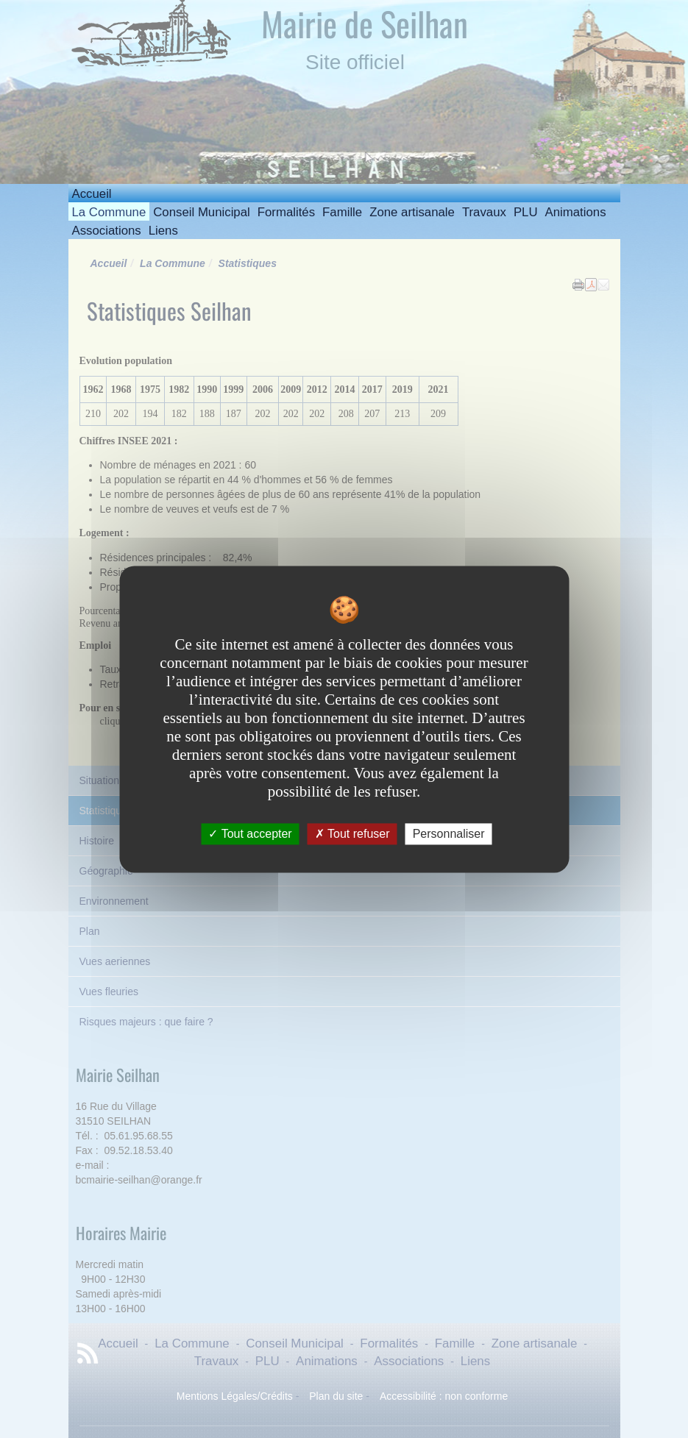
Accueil (92, 194)
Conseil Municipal (201, 212)
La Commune (109, 212)
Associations (106, 231)
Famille (342, 212)
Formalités (286, 212)
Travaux (484, 212)
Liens (163, 231)
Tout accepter (249, 833)
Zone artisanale (412, 212)
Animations (575, 212)
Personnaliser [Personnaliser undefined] (449, 833)
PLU (526, 212)
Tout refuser (352, 833)
